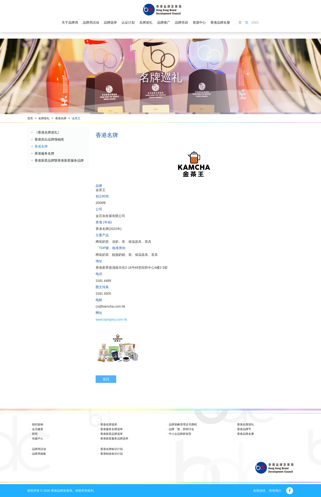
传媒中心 (37, 438)
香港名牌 (60, 118)
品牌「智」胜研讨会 (181, 429)
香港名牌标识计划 (111, 449)
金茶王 (76, 118)
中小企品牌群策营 (180, 433)
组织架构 (37, 424)
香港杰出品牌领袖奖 (49, 139)
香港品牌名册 (220, 22)
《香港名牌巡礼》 (48, 132)
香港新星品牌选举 (111, 433)
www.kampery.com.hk (111, 319)
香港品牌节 (244, 429)
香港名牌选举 (108, 424)
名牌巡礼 (145, 22)
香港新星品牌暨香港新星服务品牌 (59, 160)
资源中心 (199, 22)
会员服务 (37, 429)
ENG (255, 22)
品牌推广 (163, 22)
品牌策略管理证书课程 (183, 424)
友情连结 (259, 490)
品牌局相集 (39, 453)
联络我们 (275, 490)
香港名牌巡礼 (245, 424)
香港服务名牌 (44, 153)
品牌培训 (181, 22)
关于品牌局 (70, 22)
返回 (106, 379)
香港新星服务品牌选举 (114, 438)
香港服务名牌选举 (111, 429)
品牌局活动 (91, 22)
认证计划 (128, 22)
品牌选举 (110, 22)
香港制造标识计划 (111, 453)
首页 (30, 118)
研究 (35, 433)
